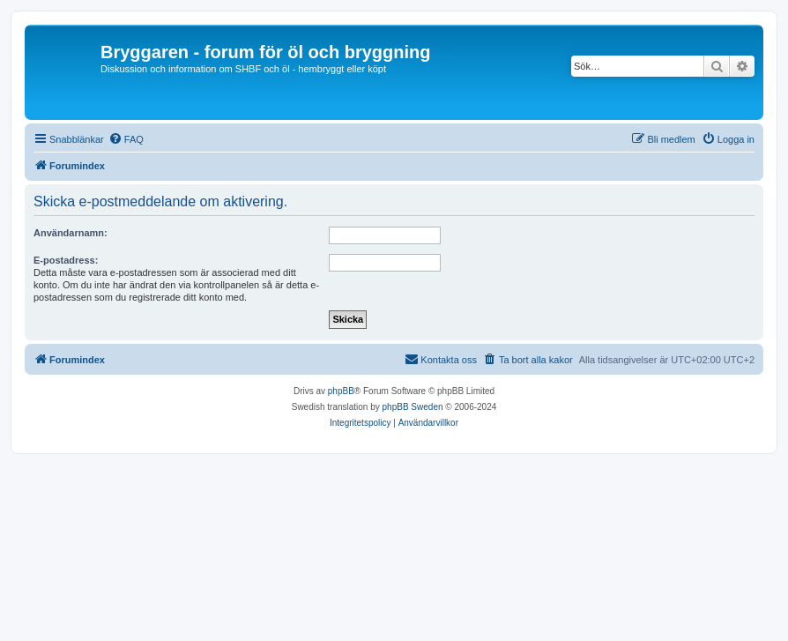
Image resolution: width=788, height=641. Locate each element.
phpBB (341, 391)
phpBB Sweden (413, 407)
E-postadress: (65, 260)
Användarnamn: (70, 232)
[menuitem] (126, 139)
